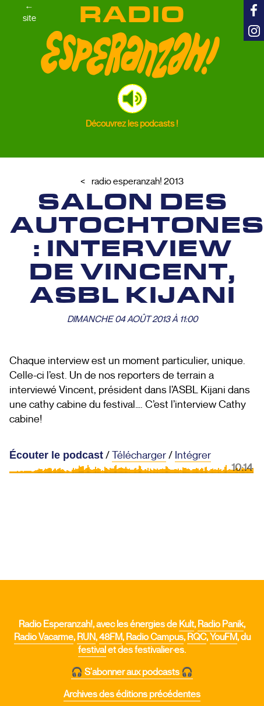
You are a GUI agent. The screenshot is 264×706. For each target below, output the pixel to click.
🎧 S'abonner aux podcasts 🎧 (132, 672)
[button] (132, 98)
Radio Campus (155, 637)
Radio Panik (221, 624)
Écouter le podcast (56, 455)
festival (92, 650)
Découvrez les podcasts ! (132, 123)
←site (29, 12)
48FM (110, 637)
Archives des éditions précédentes (132, 694)
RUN (86, 637)
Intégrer (193, 455)
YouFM (223, 637)
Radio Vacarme (43, 637)
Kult (186, 624)
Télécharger (139, 455)
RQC (196, 637)
